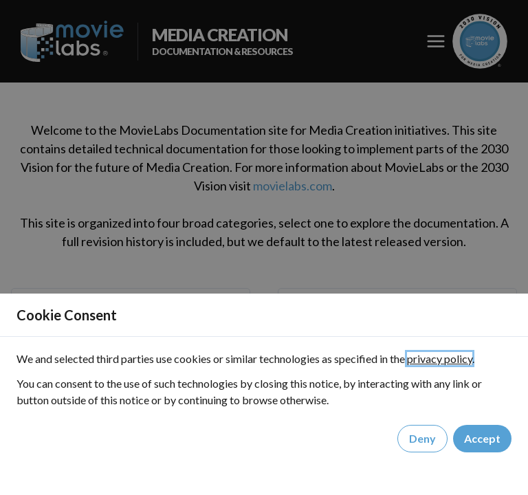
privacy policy (439, 358)
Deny (422, 439)
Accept (482, 439)
